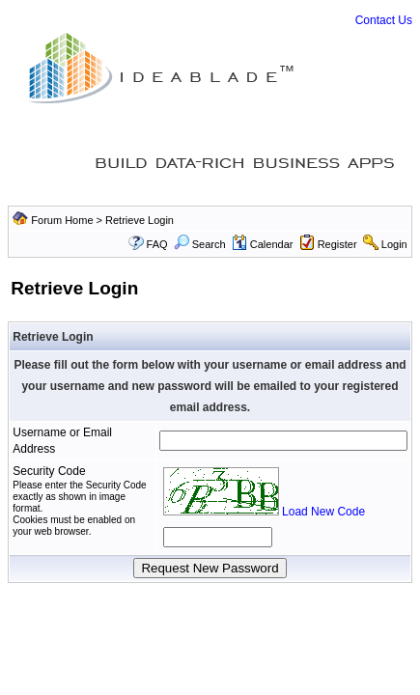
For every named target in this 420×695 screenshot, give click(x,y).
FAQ (157, 244)
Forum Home (62, 220)
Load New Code (323, 511)
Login (394, 244)
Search (200, 244)
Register (337, 244)
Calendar (263, 244)
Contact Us (383, 20)
